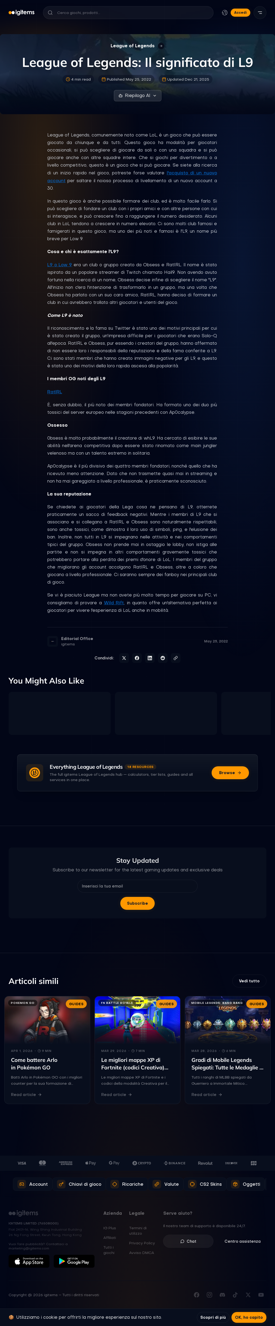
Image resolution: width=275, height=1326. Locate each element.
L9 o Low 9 (59, 265)
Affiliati (109, 1237)
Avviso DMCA (141, 1252)
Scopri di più (213, 1317)
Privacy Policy (142, 1243)
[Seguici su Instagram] (209, 1294)
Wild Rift (114, 603)
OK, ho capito (249, 1317)
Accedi (240, 12)
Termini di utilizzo (138, 1231)
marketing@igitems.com (29, 1248)
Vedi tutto (249, 981)
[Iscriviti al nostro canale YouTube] (261, 1294)
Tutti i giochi (108, 1250)
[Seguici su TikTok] (235, 1294)
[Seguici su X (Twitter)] (248, 1294)
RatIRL (54, 392)
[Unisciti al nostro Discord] (222, 1294)
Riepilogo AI (137, 95)
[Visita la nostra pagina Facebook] (196, 1294)
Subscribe (137, 903)
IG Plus (109, 1228)
